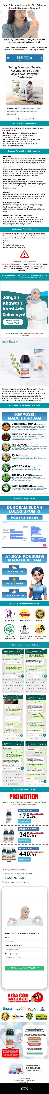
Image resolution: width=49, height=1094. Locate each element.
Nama (7, 937)
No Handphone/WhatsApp (13, 945)
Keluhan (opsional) (11, 954)
